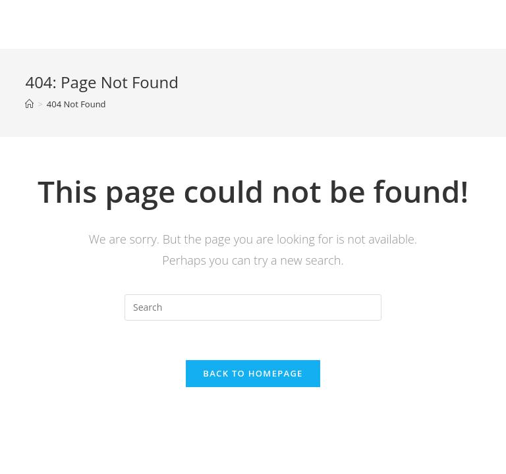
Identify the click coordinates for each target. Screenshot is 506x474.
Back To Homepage (252, 373)
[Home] (29, 104)
